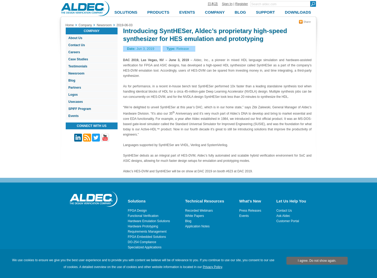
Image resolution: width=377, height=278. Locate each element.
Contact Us (76, 45)
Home (69, 25)
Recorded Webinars (199, 210)
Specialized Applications (145, 247)
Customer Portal (287, 221)
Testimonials (77, 66)
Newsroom (76, 73)
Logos (73, 95)
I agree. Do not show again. (317, 261)
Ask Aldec (283, 216)
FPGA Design (137, 210)
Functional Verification (143, 216)
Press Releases (250, 210)
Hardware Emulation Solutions (149, 221)
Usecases (75, 102)
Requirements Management (147, 231)
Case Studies (78, 59)
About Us (75, 38)
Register (241, 4)
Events (73, 116)
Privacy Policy (212, 267)
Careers (74, 52)
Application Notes (197, 226)
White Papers (194, 216)
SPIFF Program (79, 109)
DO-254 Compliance (142, 242)
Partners (74, 87)
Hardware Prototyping (143, 226)
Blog (71, 80)
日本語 (213, 4)
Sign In (227, 4)
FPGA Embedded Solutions (147, 237)
